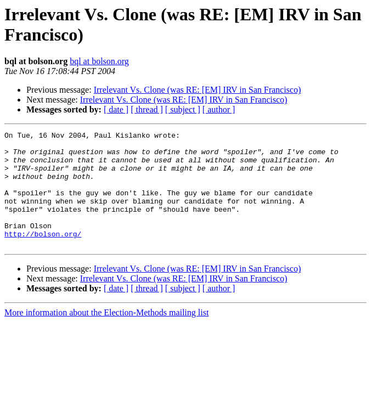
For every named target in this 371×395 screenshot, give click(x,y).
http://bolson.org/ (42, 255)
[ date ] (116, 109)
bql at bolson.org (99, 61)
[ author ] (219, 109)
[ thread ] (147, 109)
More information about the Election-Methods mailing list (106, 335)
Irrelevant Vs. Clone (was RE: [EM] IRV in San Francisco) (197, 89)
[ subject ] (182, 109)
